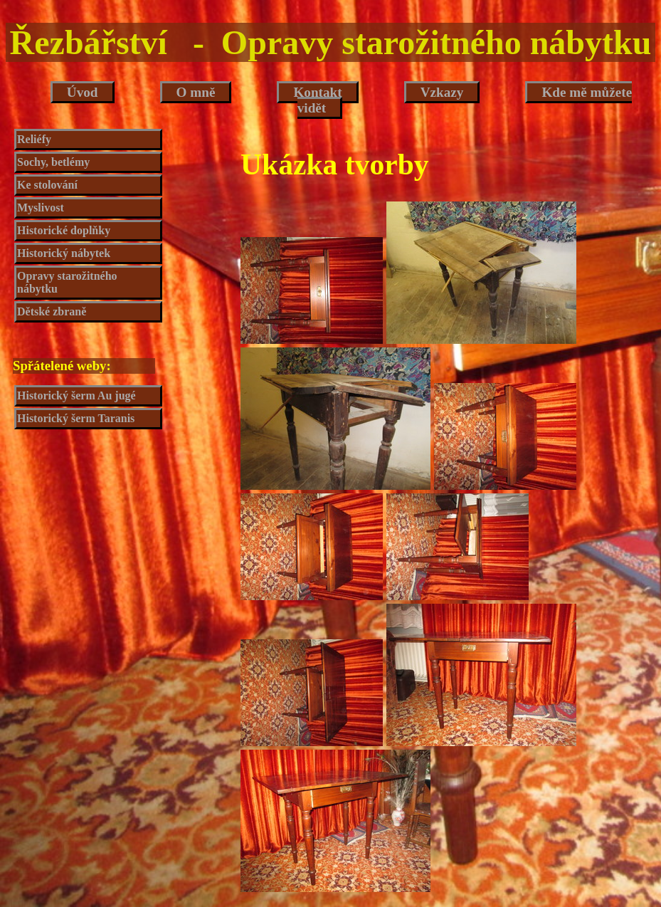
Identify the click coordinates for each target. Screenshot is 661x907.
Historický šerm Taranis (75, 418)
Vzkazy (442, 92)
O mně (196, 92)
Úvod (82, 92)
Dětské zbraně (51, 311)
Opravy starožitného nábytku (67, 282)
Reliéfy (34, 139)
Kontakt (317, 92)
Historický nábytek (63, 253)
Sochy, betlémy (53, 162)
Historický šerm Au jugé (76, 395)
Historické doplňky (63, 230)
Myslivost (40, 207)
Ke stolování (47, 185)
